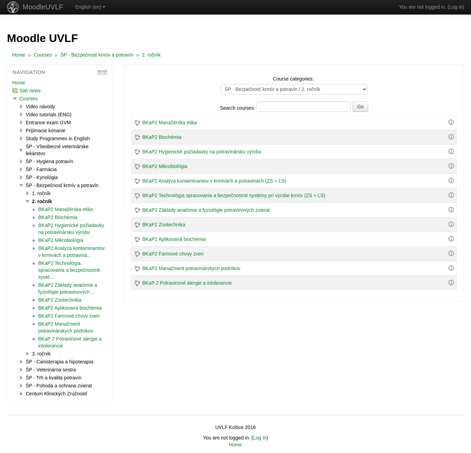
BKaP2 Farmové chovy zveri (173, 254)
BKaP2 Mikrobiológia (164, 166)
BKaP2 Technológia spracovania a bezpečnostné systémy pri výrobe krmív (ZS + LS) (233, 195)
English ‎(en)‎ (90, 7)
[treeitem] (59, 82)
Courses (28, 98)
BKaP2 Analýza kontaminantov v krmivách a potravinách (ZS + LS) (214, 181)
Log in (455, 7)
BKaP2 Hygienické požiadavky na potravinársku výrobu (201, 151)
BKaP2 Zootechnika (163, 224)
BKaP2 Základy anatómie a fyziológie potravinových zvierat (206, 210)
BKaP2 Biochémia (161, 137)
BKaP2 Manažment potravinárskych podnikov (191, 268)
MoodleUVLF (43, 7)
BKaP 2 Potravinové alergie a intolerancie (187, 283)
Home (18, 82)
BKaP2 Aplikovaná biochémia (174, 239)
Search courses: (238, 108)
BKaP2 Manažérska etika (169, 122)
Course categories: (293, 79)
